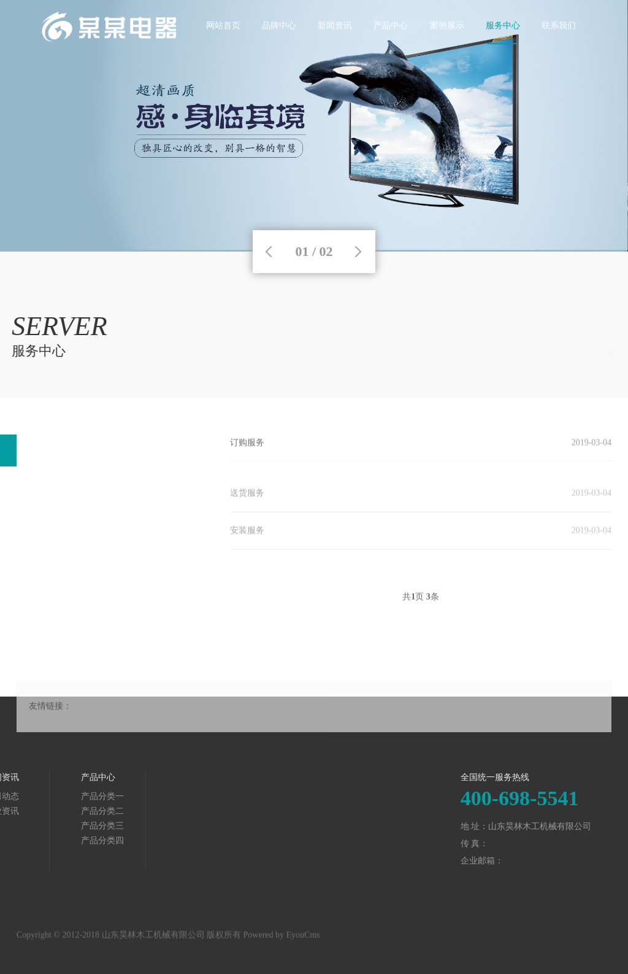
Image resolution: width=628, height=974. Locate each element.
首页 (515, 353)
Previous (268, 251)
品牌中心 (279, 45)
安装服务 (247, 538)
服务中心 (503, 45)
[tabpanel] (314, 126)
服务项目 (594, 353)
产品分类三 (44, 825)
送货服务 (247, 501)
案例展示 (447, 45)
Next (358, 251)
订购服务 (247, 444)
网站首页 (223, 45)
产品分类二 (44, 811)
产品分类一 (44, 796)
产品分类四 (44, 840)
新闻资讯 (335, 45)
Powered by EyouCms (280, 939)
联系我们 (559, 45)
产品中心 (390, 45)
